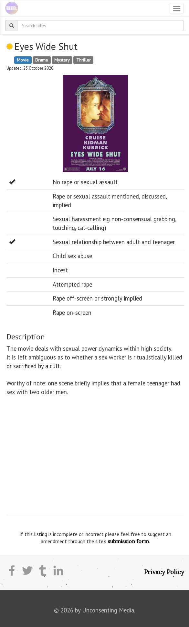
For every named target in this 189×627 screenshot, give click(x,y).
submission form (128, 541)
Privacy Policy (164, 572)
